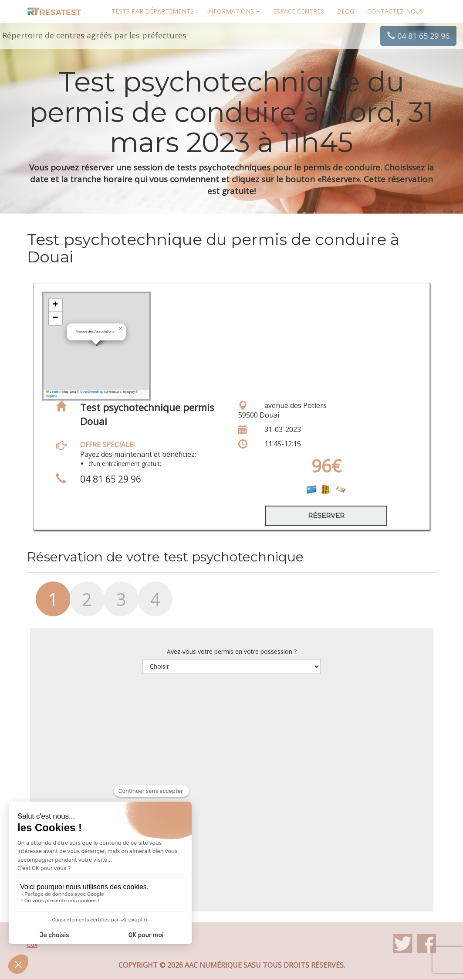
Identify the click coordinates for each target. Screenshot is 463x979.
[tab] (44, 603)
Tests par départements (153, 11)
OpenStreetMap (91, 392)
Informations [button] (233, 11)
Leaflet (53, 392)
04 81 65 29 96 (418, 36)
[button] (120, 328)
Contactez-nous (395, 11)
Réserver (326, 515)
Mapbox (51, 396)
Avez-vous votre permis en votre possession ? (232, 651)
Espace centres (298, 11)
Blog (345, 11)
